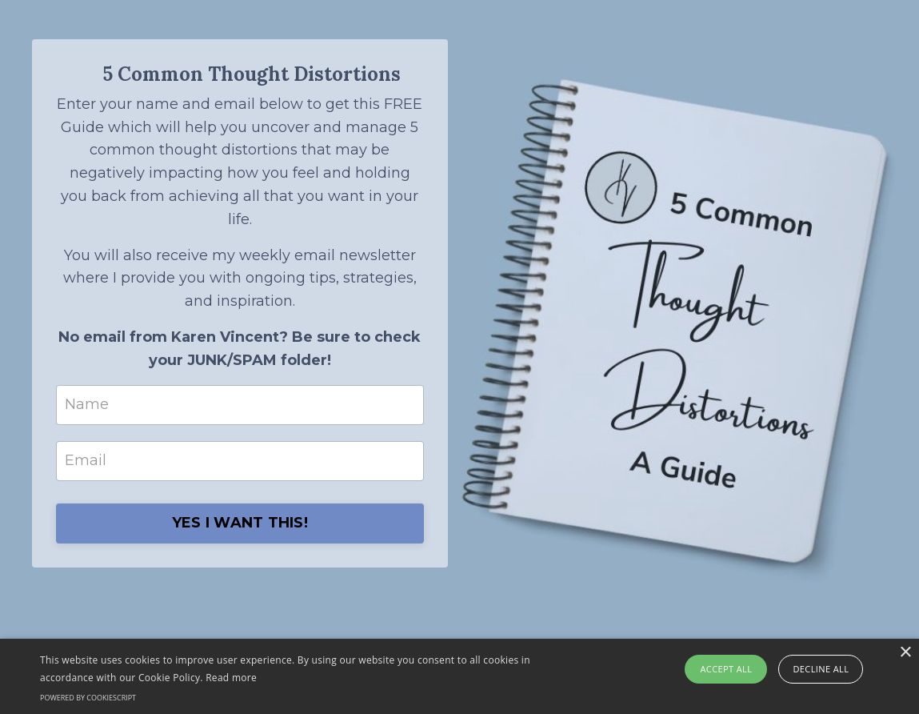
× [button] (905, 653)
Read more (231, 677)
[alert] (459, 676)
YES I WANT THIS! (240, 522)
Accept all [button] (726, 669)
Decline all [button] (821, 669)
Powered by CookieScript (88, 697)
